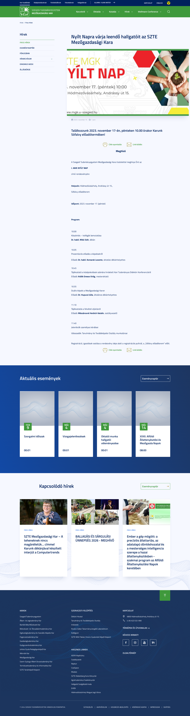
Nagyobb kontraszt (168, 3)
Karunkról (80, 11)
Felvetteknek (69, 2)
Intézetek (75, 624)
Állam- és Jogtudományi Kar (30, 620)
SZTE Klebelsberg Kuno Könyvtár (84, 676)
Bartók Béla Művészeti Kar (30, 624)
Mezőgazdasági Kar (27, 657)
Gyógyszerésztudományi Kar (31, 645)
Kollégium (75, 633)
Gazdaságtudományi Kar (29, 641)
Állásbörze (25, 69)
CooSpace (75, 667)
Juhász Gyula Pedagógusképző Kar (33, 649)
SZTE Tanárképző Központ (30, 669)
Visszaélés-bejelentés (119, 707)
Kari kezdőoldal (25, 2)
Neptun (74, 663)
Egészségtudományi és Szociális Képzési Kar (37, 633)
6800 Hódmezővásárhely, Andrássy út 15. (143, 616)
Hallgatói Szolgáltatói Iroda (81, 684)
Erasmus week (26, 64)
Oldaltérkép (129, 652)
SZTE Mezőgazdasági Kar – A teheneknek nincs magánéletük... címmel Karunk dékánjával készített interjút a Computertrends (43, 544)
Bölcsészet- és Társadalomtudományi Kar (36, 629)
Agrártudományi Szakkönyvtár (83, 680)
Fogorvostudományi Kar (29, 637)
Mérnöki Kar (24, 653)
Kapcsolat (148, 3)
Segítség (166, 707)
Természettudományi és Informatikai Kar (35, 665)
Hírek (127, 11)
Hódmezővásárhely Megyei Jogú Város (86, 692)
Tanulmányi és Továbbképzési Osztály (85, 620)
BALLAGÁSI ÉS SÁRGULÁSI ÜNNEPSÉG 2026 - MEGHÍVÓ (94, 538)
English (160, 3)
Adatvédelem (102, 707)
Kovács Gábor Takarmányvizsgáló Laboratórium (89, 629)
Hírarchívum (26, 58)
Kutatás (112, 11)
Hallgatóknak (82, 2)
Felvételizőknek (56, 2)
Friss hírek (29, 23)
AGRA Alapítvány (77, 655)
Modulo (74, 672)
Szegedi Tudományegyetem (30, 616)
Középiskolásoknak (40, 2)
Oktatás (97, 11)
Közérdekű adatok (139, 707)
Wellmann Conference (148, 11)
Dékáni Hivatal (76, 616)
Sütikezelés (88, 707)
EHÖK (73, 688)
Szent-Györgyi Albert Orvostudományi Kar (36, 661)
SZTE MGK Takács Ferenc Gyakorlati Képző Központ (91, 637)
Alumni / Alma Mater (102, 2)
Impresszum (155, 707)
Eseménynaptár (27, 48)
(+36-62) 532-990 (134, 620)
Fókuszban (25, 53)
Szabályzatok (76, 659)
